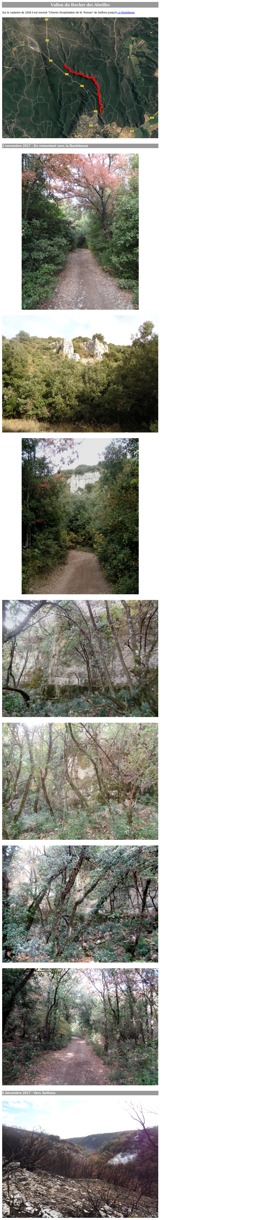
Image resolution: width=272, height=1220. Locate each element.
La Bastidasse (126, 12)
